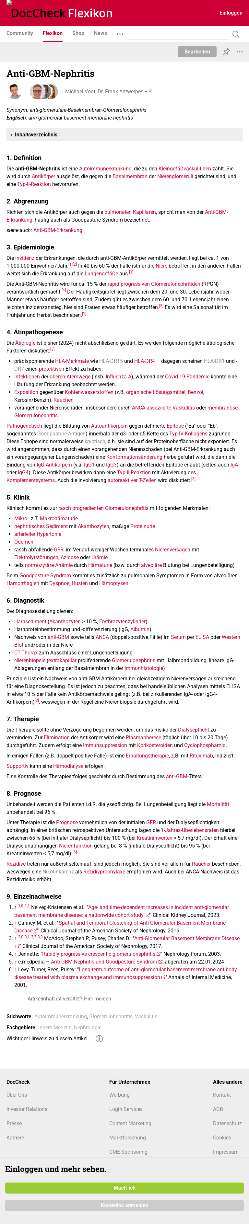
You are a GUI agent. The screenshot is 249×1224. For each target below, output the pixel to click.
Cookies (222, 1138)
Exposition (26, 392)
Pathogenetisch (24, 426)
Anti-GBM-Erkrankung (57, 230)
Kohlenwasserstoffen (89, 392)
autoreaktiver (122, 480)
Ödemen (23, 542)
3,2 (33, 936)
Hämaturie (100, 565)
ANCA (102, 637)
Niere (161, 266)
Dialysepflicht (193, 730)
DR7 (19, 369)
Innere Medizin (55, 1027)
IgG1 (89, 465)
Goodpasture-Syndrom (45, 575)
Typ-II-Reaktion (34, 184)
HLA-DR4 (144, 361)
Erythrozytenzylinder (122, 621)
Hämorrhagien (22, 583)
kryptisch (95, 441)
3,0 (20, 936)
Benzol (195, 392)
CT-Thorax (26, 653)
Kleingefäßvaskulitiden (185, 169)
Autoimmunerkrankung (105, 169)
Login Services (126, 1109)
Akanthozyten (93, 526)
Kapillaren (144, 212)
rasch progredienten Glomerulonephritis (103, 508)
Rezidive (16, 864)
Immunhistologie (143, 668)
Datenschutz (227, 1123)
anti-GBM (58, 637)
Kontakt (222, 1095)
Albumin (139, 629)
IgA (234, 465)
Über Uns (16, 1095)
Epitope (175, 426)
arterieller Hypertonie (37, 534)
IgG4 (23, 472)
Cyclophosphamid (205, 745)
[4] (64, 290)
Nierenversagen (172, 550)
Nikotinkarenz (58, 872)
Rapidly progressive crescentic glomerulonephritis (98, 954)
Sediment (57, 526)
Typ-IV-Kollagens (188, 434)
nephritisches (29, 526)
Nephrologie (87, 1027)
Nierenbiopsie (29, 660)
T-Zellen (148, 480)
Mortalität (218, 804)
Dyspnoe (59, 583)
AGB (218, 1109)
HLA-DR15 (111, 361)
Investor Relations (26, 1109)
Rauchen (63, 400)
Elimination (57, 737)
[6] (75, 851)
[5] (161, 305)
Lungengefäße (101, 274)
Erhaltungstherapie (147, 756)
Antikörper (43, 176)
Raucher (201, 864)
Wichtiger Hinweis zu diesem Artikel (47, 1038)
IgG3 (111, 465)
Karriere (15, 1138)
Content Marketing (130, 1123)
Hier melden (97, 999)
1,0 (20, 905)
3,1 (27, 936)
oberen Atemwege (70, 377)
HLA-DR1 (214, 361)
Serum (178, 637)
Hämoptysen (113, 583)
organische (138, 392)
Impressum (226, 1152)
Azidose (70, 557)
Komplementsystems (30, 480)
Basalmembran (130, 176)
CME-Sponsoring (128, 1152)
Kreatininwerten (154, 838)
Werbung (119, 1095)
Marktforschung (127, 1138)
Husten (80, 583)
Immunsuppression (105, 745)
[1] (70, 264)
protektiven (51, 369)
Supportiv (17, 766)
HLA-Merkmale (72, 361)
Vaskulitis (146, 1016)
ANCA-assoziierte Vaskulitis (163, 408)
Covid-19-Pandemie (187, 377)
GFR (59, 550)
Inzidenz (24, 258)
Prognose (67, 822)
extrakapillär (62, 660)
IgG (40, 465)
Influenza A (118, 377)
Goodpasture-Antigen (61, 434)
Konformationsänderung (134, 457)
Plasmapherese (143, 737)
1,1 (27, 905)
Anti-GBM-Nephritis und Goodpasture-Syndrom (104, 962)
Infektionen (27, 377)
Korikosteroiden (155, 745)
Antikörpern (59, 465)
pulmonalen (118, 212)
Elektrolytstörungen (36, 557)
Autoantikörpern (109, 426)
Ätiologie (25, 343)
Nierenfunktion (76, 846)
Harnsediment (30, 621)
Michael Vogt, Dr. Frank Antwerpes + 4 (108, 91)
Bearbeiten (197, 52)
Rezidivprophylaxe (104, 872)
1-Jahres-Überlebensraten (190, 830)
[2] (75, 264)
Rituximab (201, 756)
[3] (131, 272)
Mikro (20, 518)
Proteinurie (142, 526)
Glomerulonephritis (133, 660)
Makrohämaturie (59, 518)
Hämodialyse (68, 766)
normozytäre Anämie (49, 565)
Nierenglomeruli (175, 176)
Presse (14, 1123)
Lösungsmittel (169, 392)
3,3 (40, 936)
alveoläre (151, 565)
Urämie (99, 557)
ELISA (202, 637)
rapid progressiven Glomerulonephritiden (154, 284)
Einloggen (231, 13)
